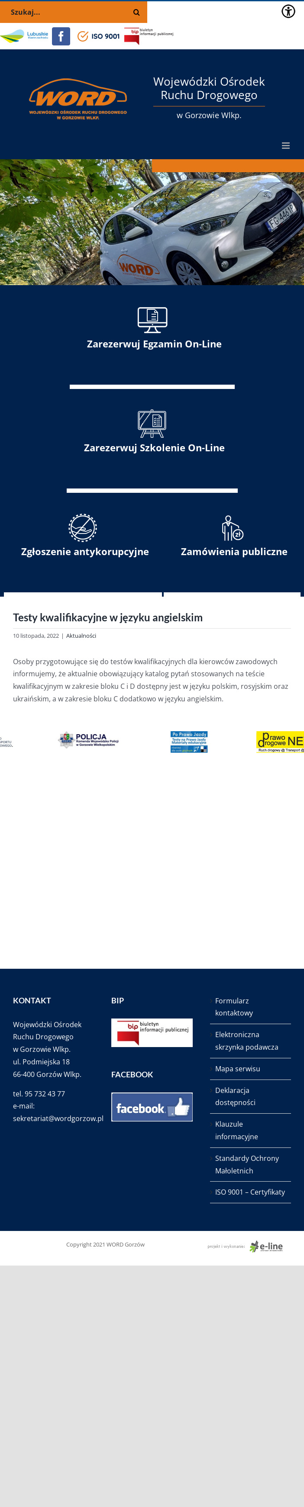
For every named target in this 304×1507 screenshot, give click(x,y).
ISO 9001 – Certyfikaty (250, 1192)
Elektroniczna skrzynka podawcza (246, 1041)
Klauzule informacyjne (236, 1130)
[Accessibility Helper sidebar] (288, 11)
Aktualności (81, 635)
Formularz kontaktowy (234, 1007)
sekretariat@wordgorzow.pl (58, 1118)
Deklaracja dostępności (235, 1097)
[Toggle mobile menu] (286, 145)
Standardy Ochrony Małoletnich (247, 1165)
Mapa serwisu (237, 1068)
